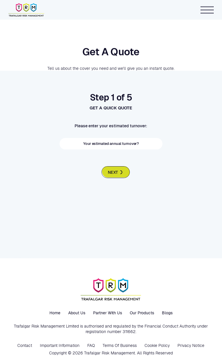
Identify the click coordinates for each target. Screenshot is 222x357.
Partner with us (107, 312)
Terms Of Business (120, 345)
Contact (24, 345)
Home (54, 312)
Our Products (142, 312)
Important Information (59, 345)
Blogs (167, 312)
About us (76, 312)
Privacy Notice (190, 345)
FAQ (91, 345)
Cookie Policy (157, 345)
